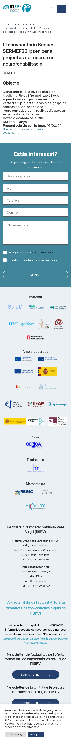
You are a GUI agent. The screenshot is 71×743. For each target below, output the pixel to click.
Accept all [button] (36, 734)
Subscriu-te (30, 674)
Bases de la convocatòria (23, 129)
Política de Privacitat (42, 252)
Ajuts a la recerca (24, 24)
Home (6, 24)
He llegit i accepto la (28, 252)
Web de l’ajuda (15, 133)
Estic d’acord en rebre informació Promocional (30, 260)
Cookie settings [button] (15, 734)
